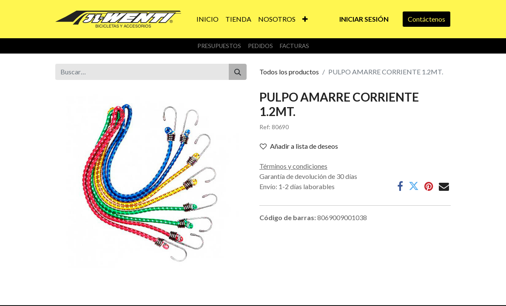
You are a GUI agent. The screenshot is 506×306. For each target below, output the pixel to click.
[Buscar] (238, 72)
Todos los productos (289, 72)
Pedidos (260, 45)
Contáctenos (426, 19)
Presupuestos (219, 45)
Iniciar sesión (364, 19)
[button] (305, 19)
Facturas (294, 45)
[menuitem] (207, 19)
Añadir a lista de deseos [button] (299, 146)
